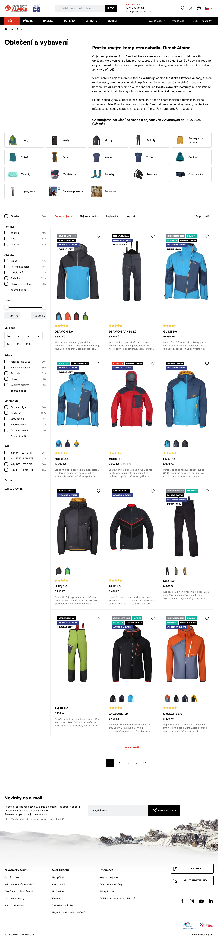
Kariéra (56, 898)
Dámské (50, 20)
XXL (18, 343)
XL (8, 343)
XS (8, 335)
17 (144, 762)
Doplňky (71, 20)
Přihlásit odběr (167, 810)
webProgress (206, 934)
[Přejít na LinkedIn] (211, 901)
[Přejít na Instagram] (191, 901)
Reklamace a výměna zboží (19, 884)
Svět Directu (157, 20)
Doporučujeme (63, 216)
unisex (28, 238)
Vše (12, 20)
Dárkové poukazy (66, 191)
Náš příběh (58, 877)
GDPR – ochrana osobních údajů (117, 898)
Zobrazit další (18, 289)
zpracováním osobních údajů (49, 819)
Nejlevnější (112, 216)
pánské (28, 233)
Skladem (28, 216)
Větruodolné (28, 419)
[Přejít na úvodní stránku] (22, 8)
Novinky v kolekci (28, 367)
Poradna (195, 868)
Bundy (18, 140)
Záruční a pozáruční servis (19, 891)
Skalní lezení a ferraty (28, 284)
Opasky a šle (189, 174)
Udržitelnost (59, 891)
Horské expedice (28, 267)
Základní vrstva (28, 430)
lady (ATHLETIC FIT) (28, 464)
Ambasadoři (58, 884)
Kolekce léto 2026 (28, 362)
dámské (28, 244)
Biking (28, 261)
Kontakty (207, 20)
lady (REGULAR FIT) (28, 470)
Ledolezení (28, 272)
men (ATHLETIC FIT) (28, 453)
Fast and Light (28, 407)
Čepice (186, 157)
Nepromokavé (28, 424)
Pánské (29, 20)
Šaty (58, 157)
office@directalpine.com (138, 11)
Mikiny (101, 140)
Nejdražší (131, 216)
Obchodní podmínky (111, 884)
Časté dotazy (11, 877)
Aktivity (93, 20)
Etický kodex (107, 891)
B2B (195, 20)
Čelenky (19, 174)
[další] (154, 763)
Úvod (11, 29)
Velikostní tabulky (195, 880)
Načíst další (132, 747)
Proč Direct (179, 20)
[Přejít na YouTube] (201, 901)
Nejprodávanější (89, 216)
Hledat (110, 8)
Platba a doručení (14, 905)
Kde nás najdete (109, 877)
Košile (101, 157)
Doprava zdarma (28, 385)
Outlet (113, 20)
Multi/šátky (62, 174)
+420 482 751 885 (135, 8)
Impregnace (21, 191)
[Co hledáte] (83, 8)
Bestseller (28, 373)
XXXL (28, 343)
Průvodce (103, 191)
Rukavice (145, 174)
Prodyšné (28, 413)
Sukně (17, 157)
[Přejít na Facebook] (182, 901)
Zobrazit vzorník (13, 488)
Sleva (28, 379)
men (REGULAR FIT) (28, 458)
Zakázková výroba (62, 905)
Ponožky (102, 174)
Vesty (59, 140)
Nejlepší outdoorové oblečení (68, 912)
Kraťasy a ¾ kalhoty (189, 140)
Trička (143, 157)
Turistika (28, 278)
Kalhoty (144, 140)
